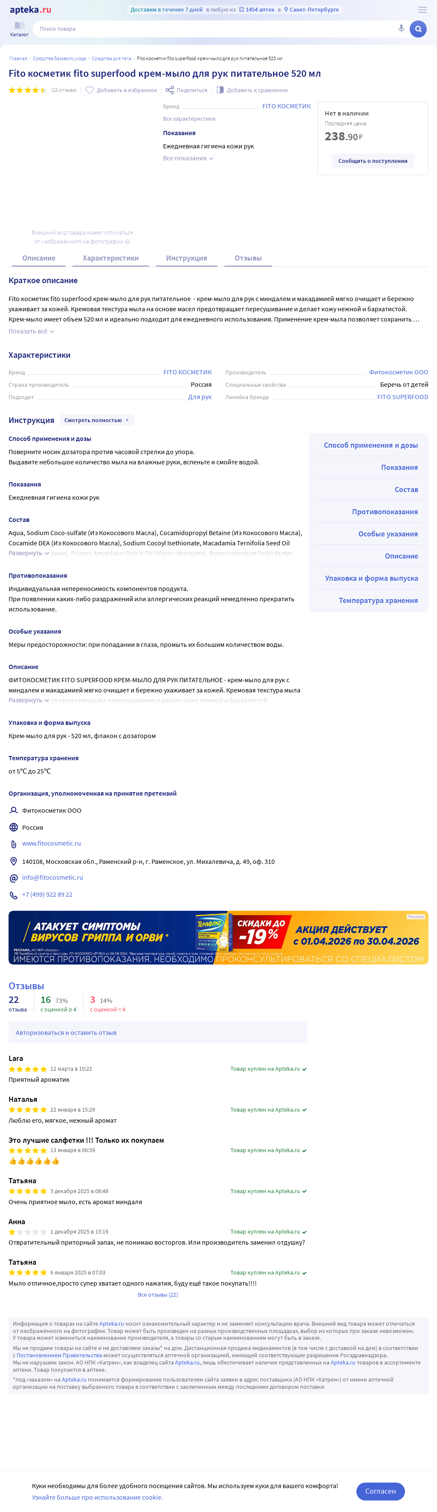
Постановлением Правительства (59, 1355)
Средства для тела (111, 58)
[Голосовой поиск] (401, 29)
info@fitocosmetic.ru (52, 877)
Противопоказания (385, 511)
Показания (399, 467)
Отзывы (248, 258)
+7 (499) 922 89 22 (47, 894)
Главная (18, 58)
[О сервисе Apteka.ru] (422, 10)
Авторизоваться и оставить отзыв (66, 1032)
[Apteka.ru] (30, 10)
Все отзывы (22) (158, 1294)
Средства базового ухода (59, 58)
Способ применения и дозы (371, 445)
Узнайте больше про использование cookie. (97, 1497)
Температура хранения (378, 600)
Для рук (200, 396)
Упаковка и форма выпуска (371, 578)
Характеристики (111, 258)
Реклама (416, 916)
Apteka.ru (111, 1323)
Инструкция (186, 258)
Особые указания (388, 534)
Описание (38, 258)
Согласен (380, 1491)
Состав (406, 489)
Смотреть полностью (97, 420)
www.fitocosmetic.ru (51, 843)
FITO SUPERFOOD (402, 396)
